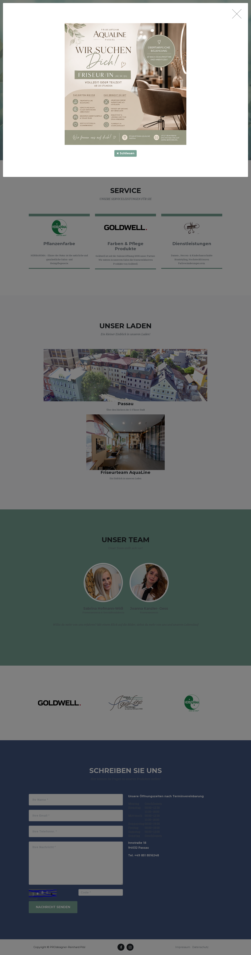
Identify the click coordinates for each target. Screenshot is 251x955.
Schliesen (125, 153)
